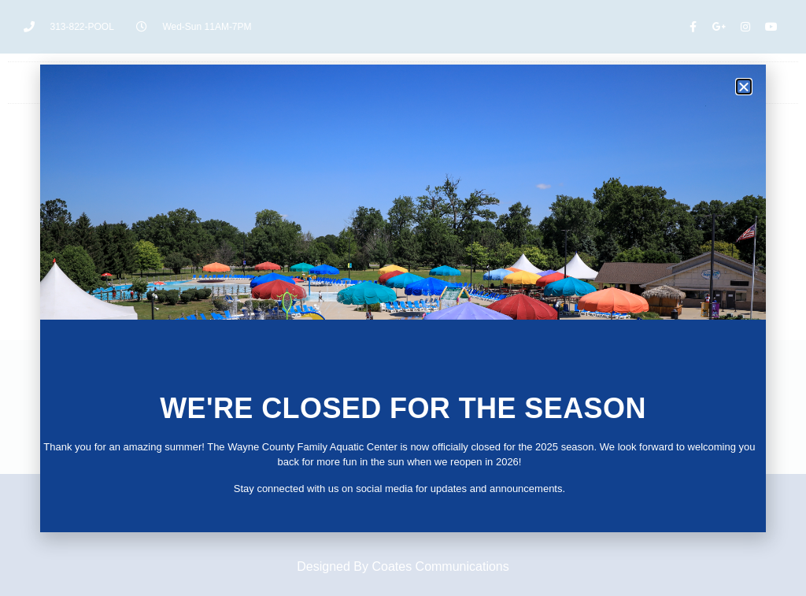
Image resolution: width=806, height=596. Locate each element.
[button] (744, 86)
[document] (403, 298)
